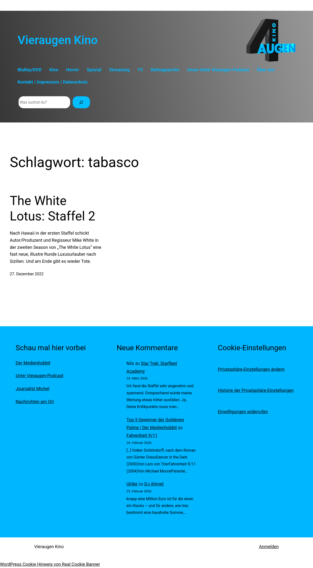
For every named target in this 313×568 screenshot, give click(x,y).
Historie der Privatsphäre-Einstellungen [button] (256, 390)
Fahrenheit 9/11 (141, 435)
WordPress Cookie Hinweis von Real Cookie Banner (50, 564)
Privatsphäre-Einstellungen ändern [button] (251, 369)
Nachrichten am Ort (35, 401)
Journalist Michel (32, 388)
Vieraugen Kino (58, 40)
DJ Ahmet (154, 483)
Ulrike (131, 483)
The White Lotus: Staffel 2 (52, 208)
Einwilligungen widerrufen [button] (243, 411)
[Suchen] (81, 102)
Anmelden (269, 546)
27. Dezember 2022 (27, 274)
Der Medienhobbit (33, 362)
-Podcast (39, 375)
